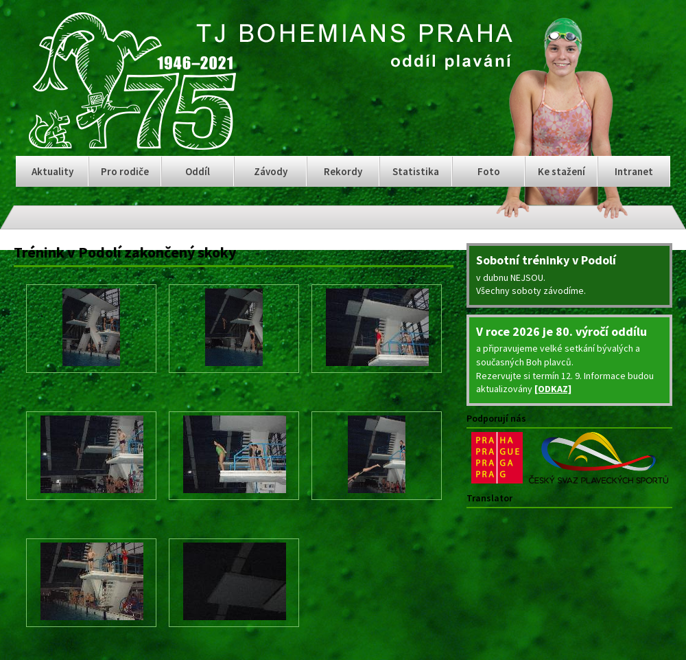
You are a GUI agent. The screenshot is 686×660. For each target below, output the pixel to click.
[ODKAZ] (552, 389)
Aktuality (52, 171)
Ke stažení (561, 171)
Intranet (634, 171)
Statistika (415, 171)
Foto (488, 171)
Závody (270, 171)
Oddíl (197, 171)
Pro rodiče (125, 171)
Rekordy (343, 171)
